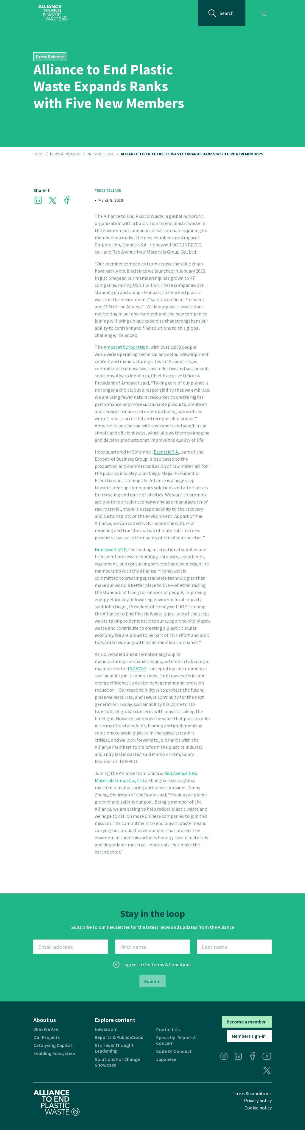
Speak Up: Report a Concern (176, 1040)
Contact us (168, 1029)
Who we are (45, 1029)
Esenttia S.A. (166, 452)
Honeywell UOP (110, 549)
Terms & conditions (252, 1093)
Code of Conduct (174, 1051)
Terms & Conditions (171, 965)
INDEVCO (137, 668)
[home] (53, 13)
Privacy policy (258, 1101)
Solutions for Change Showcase (117, 1062)
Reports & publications (119, 1037)
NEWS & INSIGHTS (65, 154)
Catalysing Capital (52, 1045)
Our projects (46, 1037)
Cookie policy (258, 1108)
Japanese (166, 1059)
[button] (263, 13)
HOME (38, 154)
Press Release (100, 154)
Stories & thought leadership (114, 1048)
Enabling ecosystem (54, 1053)
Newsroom (106, 1029)
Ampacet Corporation (126, 347)
